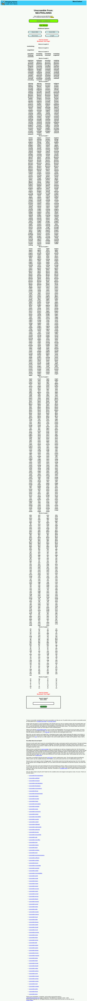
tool (36, 736)
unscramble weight (33, 924)
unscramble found (33, 917)
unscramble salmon (33, 971)
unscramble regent (33, 891)
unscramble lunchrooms (35, 811)
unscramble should (33, 927)
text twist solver (52, 721)
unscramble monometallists (35, 873)
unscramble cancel (33, 904)
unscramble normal (33, 893)
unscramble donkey (33, 950)
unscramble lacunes (34, 832)
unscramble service (33, 896)
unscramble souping (34, 819)
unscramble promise (34, 932)
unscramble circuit (33, 929)
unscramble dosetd (33, 965)
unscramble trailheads (34, 824)
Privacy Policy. (29, 1000)
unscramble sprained (34, 868)
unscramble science (34, 914)
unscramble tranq (33, 842)
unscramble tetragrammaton (36, 793)
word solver (50, 757)
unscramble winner (33, 940)
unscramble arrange (34, 901)
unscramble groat (33, 852)
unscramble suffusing (34, 857)
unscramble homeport (34, 780)
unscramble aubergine (34, 829)
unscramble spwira (33, 947)
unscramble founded (34, 798)
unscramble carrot (33, 973)
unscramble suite (33, 837)
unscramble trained (33, 814)
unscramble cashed (33, 821)
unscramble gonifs (33, 875)
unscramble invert (33, 983)
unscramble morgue (34, 976)
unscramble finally (33, 960)
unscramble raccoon (34, 888)
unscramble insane (33, 883)
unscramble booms (33, 863)
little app (47, 732)
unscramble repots (33, 809)
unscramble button (33, 906)
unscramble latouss (33, 922)
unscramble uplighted (34, 778)
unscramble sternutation (35, 803)
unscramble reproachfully (35, 834)
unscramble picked (33, 945)
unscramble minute (33, 963)
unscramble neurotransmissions (36, 855)
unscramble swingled (34, 806)
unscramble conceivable (35, 865)
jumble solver (39, 755)
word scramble (44, 749)
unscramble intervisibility (35, 816)
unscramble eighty (33, 989)
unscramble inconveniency (35, 788)
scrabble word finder (42, 721)
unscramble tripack (33, 801)
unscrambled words (41, 729)
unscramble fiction (33, 937)
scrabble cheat (63, 768)
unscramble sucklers (34, 860)
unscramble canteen (34, 986)
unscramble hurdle (33, 878)
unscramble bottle (33, 919)
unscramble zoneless (34, 850)
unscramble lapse (33, 847)
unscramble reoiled (33, 870)
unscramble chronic (33, 953)
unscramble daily (33, 942)
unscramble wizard (33, 886)
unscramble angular (34, 911)
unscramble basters (34, 796)
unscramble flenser (33, 791)
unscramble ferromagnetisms (36, 775)
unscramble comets (33, 981)
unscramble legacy (33, 881)
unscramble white (33, 909)
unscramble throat (33, 991)
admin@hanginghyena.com (33, 997)
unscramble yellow (33, 968)
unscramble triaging (34, 845)
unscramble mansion (34, 955)
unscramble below (33, 958)
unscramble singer (33, 935)
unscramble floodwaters (35, 785)
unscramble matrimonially (35, 827)
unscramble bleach (33, 899)
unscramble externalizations (35, 783)
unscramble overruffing (34, 839)
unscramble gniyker (33, 978)
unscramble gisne (33, 994)
